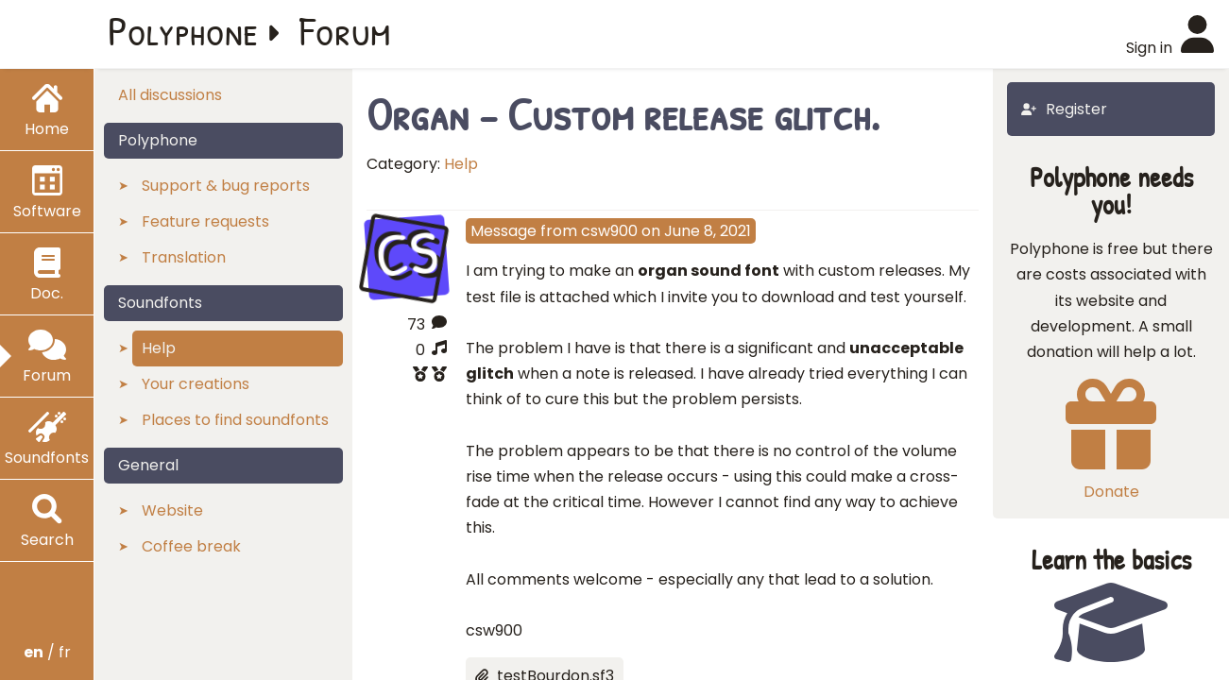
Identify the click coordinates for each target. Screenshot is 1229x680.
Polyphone (183, 30)
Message (503, 231)
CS (406, 255)
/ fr (47, 652)
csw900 (609, 231)
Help (461, 164)
